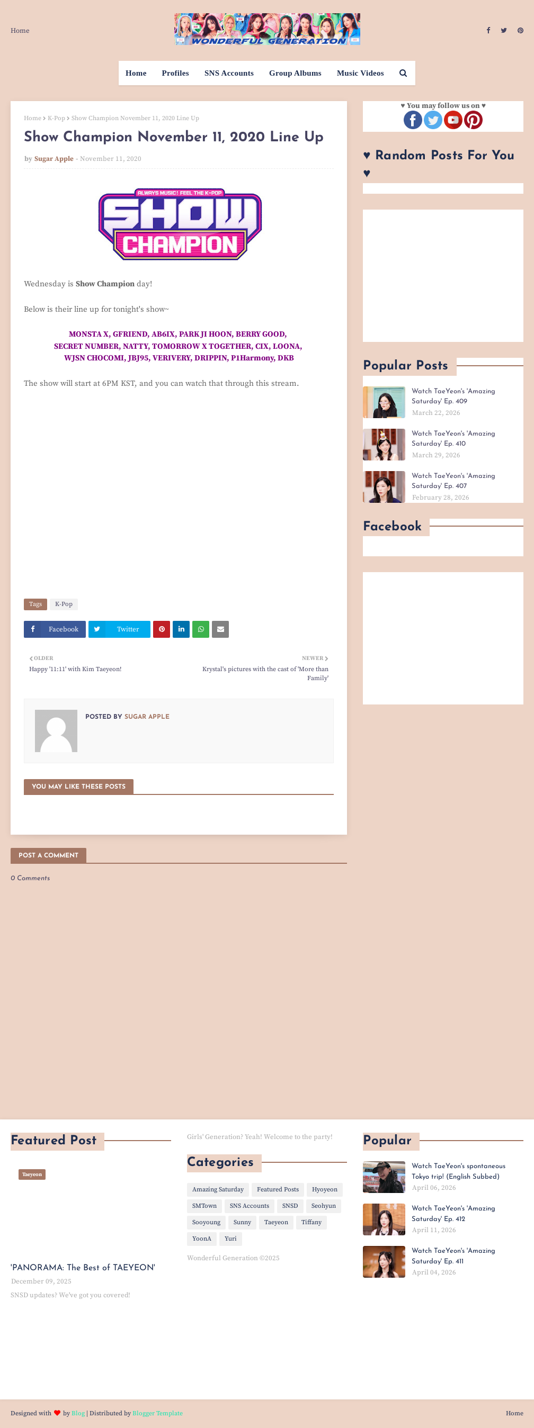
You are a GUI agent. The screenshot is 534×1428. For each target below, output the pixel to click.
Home (20, 30)
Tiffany (311, 1222)
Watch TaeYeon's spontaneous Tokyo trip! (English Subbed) (458, 1171)
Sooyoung (206, 1222)
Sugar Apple (54, 159)
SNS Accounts (249, 1206)
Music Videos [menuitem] (360, 73)
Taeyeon (276, 1222)
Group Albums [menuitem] (295, 73)
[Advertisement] (443, 276)
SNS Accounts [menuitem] (229, 73)
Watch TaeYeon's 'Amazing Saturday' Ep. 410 (453, 439)
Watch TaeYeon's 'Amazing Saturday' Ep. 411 (453, 1256)
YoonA (201, 1239)
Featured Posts (278, 1190)
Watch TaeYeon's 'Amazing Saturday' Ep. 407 (453, 481)
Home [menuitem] (136, 73)
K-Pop (56, 118)
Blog (78, 1413)
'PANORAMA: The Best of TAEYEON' (83, 1268)
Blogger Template (157, 1413)
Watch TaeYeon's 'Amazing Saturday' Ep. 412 (453, 1214)
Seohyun (324, 1206)
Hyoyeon (324, 1190)
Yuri (231, 1239)
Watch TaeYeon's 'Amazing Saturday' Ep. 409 (453, 396)
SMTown (204, 1206)
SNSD (290, 1206)
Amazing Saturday (218, 1190)
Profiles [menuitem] (175, 73)
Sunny (242, 1222)
